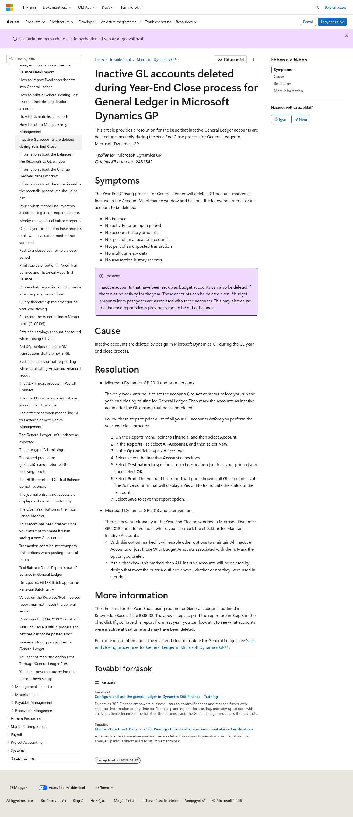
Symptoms (283, 69)
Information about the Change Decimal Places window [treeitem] (44, 173)
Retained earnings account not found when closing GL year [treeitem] (50, 335)
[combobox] (44, 59)
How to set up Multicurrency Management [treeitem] (43, 128)
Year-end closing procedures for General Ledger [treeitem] (45, 645)
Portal (308, 21)
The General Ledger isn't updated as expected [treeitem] (49, 438)
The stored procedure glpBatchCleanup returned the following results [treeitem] (44, 464)
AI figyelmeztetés (20, 800)
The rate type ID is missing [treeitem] (41, 449)
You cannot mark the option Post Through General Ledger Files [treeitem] (46, 660)
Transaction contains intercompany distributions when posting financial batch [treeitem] (48, 552)
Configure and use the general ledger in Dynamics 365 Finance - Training (156, 696)
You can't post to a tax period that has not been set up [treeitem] (47, 675)
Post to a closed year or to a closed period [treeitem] (48, 254)
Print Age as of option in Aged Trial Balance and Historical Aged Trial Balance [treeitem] (48, 272)
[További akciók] (253, 59)
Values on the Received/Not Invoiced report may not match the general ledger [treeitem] (49, 604)
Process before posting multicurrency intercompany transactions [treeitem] (50, 290)
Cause (279, 76)
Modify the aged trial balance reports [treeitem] (50, 220)
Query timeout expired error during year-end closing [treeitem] (48, 305)
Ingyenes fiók (332, 21)
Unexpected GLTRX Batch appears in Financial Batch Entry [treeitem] (49, 586)
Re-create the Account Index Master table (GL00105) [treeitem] (49, 320)
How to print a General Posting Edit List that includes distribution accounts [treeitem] (48, 101)
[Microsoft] (9, 7)
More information (288, 90)
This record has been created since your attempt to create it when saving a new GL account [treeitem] (47, 530)
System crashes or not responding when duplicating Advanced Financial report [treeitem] (50, 368)
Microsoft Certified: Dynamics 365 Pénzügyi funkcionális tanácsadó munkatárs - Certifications (174, 729)
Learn (99, 59)
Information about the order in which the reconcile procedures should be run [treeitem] (50, 190)
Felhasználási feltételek (160, 800)
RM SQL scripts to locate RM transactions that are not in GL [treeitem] (44, 350)
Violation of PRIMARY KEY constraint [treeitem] (49, 619)
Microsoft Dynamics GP (156, 59)
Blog (76, 800)
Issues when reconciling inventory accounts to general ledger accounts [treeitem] (49, 209)
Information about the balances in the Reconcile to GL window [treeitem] (47, 157)
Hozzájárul (98, 800)
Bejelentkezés (336, 7)
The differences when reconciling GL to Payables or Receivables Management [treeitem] (49, 419)
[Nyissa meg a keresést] (317, 7)
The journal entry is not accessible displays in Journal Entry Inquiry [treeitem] (47, 498)
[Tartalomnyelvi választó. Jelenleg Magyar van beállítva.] (18, 787)
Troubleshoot (120, 59)
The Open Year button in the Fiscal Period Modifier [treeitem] (47, 512)
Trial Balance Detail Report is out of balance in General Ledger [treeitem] (48, 571)
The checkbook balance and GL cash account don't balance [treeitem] (49, 401)
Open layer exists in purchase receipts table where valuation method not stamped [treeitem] (50, 235)
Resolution (282, 83)
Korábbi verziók (53, 800)
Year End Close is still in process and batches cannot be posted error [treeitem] (49, 630)
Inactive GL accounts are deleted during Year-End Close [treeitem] (46, 143)
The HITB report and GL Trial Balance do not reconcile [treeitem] (49, 483)
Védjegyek (193, 800)
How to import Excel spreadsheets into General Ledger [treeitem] (47, 83)
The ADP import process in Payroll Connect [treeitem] (47, 387)
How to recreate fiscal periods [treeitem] (43, 116)
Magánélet (122, 800)
